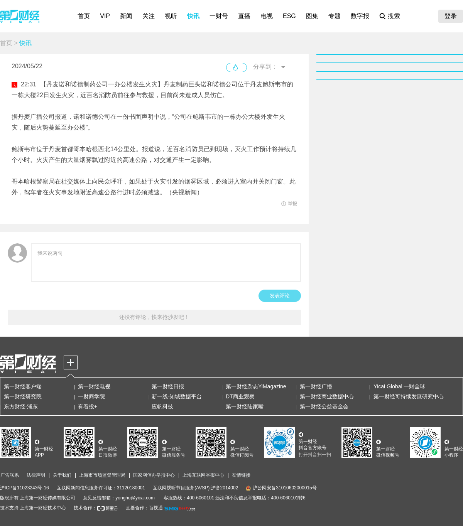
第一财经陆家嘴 (245, 406)
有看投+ (87, 406)
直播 (244, 16)
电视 (266, 16)
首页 (84, 16)
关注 (148, 16)
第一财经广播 (316, 386)
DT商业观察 (240, 396)
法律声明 (36, 475)
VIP (105, 16)
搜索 (394, 16)
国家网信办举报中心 (154, 475)
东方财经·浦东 (21, 406)
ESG (289, 16)
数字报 (360, 16)
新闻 (126, 16)
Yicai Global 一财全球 (399, 386)
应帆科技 (162, 406)
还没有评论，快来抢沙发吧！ (154, 317)
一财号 (219, 16)
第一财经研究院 (23, 396)
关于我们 (62, 475)
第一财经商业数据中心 (327, 396)
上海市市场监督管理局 (102, 475)
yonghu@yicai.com (135, 498)
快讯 (193, 16)
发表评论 (280, 295)
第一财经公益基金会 (324, 406)
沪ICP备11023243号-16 (24, 488)
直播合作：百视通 (144, 508)
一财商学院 (91, 396)
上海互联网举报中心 (203, 475)
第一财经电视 (94, 386)
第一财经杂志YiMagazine (256, 386)
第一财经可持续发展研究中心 (408, 396)
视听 (171, 16)
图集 (312, 16)
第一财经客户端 (23, 386)
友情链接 (241, 475)
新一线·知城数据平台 (177, 396)
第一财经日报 (168, 386)
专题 (334, 16)
